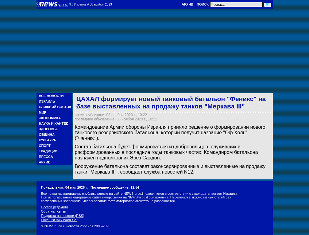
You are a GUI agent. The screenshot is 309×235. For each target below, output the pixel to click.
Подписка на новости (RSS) (62, 215)
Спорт (45, 145)
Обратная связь (53, 211)
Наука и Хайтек (53, 123)
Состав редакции (54, 207)
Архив (187, 4)
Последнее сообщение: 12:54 (115, 187)
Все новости (51, 96)
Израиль (47, 101)
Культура (47, 140)
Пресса (46, 157)
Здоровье (48, 129)
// (92, 4)
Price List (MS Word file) (59, 220)
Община (47, 134)
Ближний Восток (55, 107)
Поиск (203, 4)
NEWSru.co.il (138, 197)
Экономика (50, 118)
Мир (42, 112)
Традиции (48, 151)
